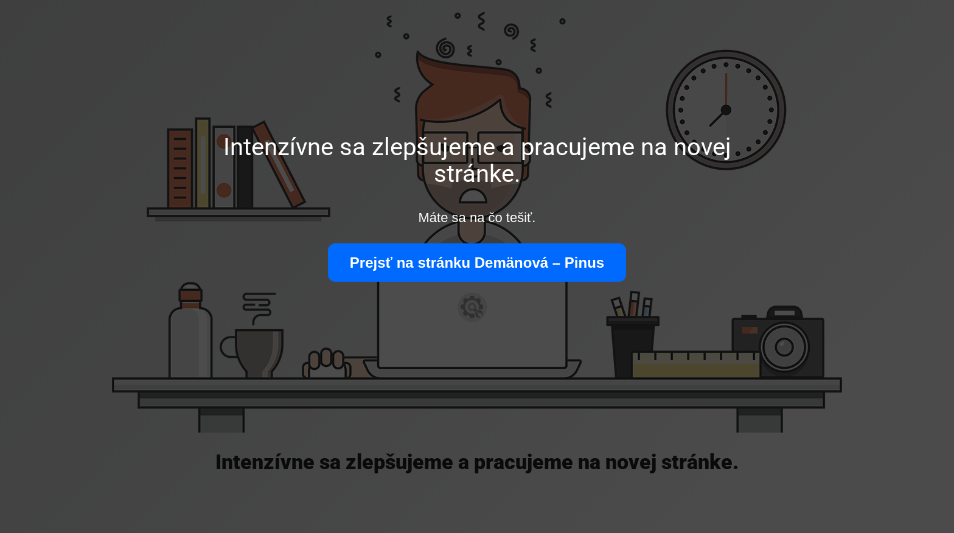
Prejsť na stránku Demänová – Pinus (477, 262)
